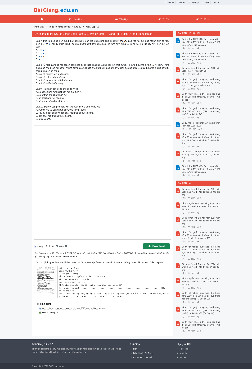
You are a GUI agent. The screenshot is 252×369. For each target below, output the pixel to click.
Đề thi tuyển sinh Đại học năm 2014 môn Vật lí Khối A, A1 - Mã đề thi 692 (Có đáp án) (201, 267)
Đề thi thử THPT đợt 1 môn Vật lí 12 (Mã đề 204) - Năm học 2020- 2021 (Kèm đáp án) (201, 154)
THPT (201, 19)
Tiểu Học (121, 19)
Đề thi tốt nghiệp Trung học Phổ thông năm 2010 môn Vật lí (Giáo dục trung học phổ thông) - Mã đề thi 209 (201, 82)
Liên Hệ (136, 349)
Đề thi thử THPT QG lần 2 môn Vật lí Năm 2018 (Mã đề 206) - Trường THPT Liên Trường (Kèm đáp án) (201, 56)
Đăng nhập (193, 2)
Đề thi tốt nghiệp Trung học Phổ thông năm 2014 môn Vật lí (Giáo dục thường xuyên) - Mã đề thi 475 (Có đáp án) (201, 310)
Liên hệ (216, 2)
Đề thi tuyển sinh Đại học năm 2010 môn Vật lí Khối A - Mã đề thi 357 (201, 69)
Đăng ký (181, 2)
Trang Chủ (169, 2)
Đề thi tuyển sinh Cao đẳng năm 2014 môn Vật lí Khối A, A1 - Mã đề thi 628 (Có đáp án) (201, 206)
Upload (206, 2)
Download (156, 246)
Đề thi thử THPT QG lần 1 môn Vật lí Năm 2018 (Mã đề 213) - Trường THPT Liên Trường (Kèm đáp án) (201, 169)
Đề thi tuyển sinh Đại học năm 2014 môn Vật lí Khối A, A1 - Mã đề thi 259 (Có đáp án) (201, 192)
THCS (163, 19)
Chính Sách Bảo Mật (143, 357)
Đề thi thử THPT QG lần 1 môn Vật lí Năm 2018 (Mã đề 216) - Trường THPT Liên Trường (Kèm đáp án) (201, 42)
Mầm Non (75, 19)
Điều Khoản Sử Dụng (143, 353)
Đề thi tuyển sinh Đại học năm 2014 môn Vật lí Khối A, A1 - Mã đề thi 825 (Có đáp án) (201, 221)
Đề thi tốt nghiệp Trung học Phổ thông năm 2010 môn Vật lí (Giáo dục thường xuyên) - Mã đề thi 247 (201, 111)
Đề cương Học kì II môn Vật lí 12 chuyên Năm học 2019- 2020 (201, 124)
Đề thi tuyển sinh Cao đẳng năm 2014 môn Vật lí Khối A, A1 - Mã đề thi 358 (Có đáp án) (201, 281)
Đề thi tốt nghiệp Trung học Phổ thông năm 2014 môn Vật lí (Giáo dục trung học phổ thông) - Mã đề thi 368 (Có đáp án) (201, 251)
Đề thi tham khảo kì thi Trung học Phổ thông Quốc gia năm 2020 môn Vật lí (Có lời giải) (201, 97)
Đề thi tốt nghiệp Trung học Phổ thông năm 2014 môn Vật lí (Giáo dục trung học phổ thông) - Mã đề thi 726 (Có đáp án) (201, 138)
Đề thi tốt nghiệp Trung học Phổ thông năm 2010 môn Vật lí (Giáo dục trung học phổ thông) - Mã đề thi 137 (201, 235)
